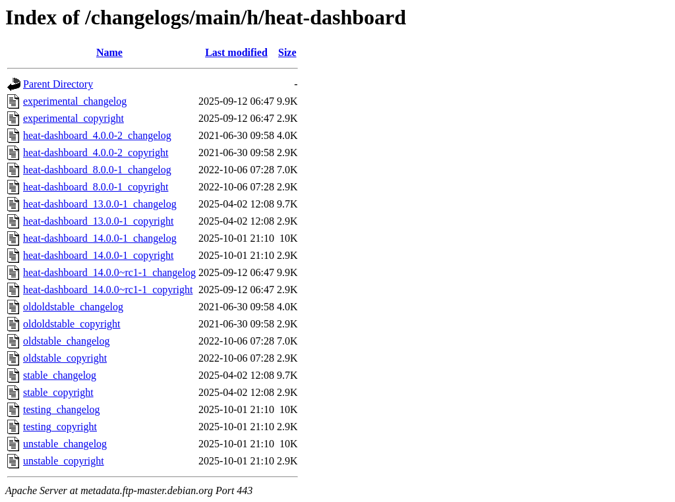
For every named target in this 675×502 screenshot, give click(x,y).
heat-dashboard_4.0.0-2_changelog (97, 135)
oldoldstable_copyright (72, 323)
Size (287, 52)
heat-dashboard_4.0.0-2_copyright (95, 152)
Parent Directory (58, 84)
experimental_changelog (75, 101)
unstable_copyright (63, 460)
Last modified (236, 52)
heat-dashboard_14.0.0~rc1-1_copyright (107, 289)
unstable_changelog (65, 443)
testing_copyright (60, 426)
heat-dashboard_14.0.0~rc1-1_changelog (109, 272)
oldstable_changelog (66, 341)
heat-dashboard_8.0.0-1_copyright (95, 186)
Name (109, 52)
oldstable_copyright (65, 358)
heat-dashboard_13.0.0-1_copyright (98, 221)
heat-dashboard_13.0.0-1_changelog (100, 203)
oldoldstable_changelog (73, 306)
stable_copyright (58, 392)
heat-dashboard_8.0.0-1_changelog (97, 169)
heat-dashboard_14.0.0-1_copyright (98, 255)
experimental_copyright (73, 118)
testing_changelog (61, 409)
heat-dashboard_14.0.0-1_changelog (100, 238)
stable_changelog (59, 375)
